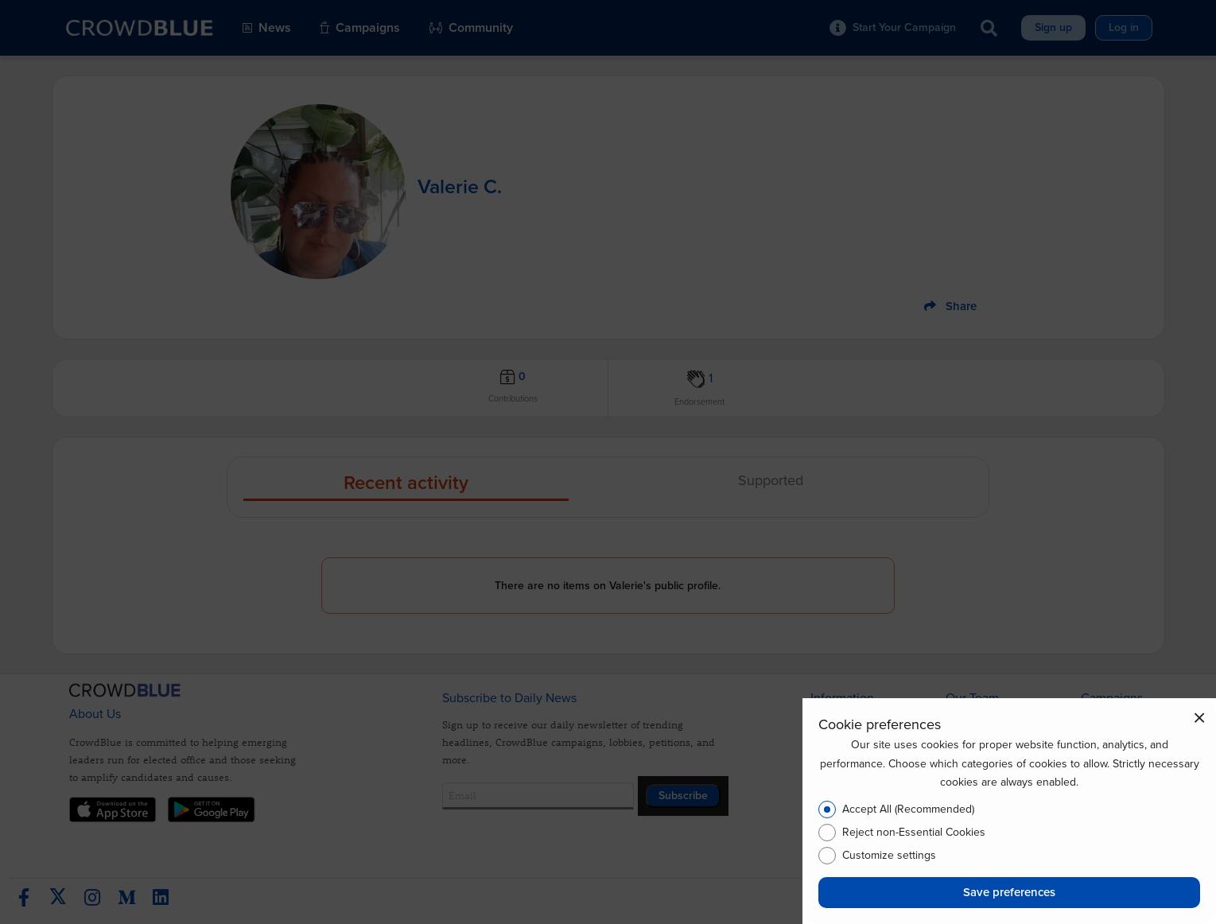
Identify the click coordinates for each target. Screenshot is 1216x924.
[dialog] (1009, 811)
